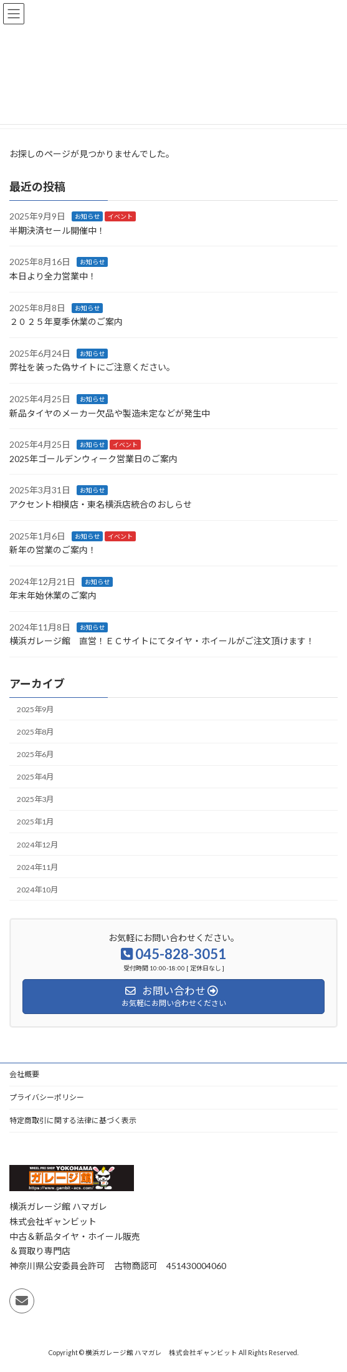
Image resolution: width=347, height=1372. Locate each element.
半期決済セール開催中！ (57, 230)
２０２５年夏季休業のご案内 (66, 321)
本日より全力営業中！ (53, 276)
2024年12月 (37, 844)
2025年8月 (35, 732)
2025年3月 (35, 799)
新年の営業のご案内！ (53, 549)
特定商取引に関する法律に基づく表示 (72, 1120)
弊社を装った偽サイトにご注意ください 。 (92, 367)
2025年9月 (35, 709)
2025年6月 (35, 754)
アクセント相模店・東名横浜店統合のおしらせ (100, 504)
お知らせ (87, 216)
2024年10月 (37, 889)
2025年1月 (35, 821)
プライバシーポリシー (46, 1097)
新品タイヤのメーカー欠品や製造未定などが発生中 (109, 412)
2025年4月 (35, 776)
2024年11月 (37, 866)
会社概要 (24, 1074)
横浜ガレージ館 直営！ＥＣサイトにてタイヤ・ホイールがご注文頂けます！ (162, 640)
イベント (120, 216)
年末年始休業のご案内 (53, 595)
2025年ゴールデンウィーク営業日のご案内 (93, 458)
